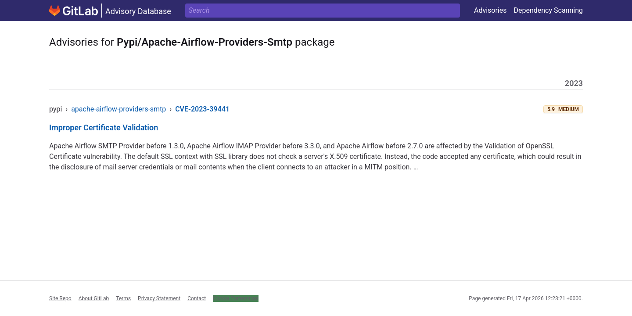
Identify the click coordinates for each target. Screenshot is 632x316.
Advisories (490, 10)
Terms (123, 298)
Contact (196, 298)
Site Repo (60, 298)
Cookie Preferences (236, 298)
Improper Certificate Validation (103, 127)
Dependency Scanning (548, 10)
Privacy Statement (159, 298)
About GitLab (94, 298)
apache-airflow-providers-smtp (118, 109)
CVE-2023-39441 (202, 109)
